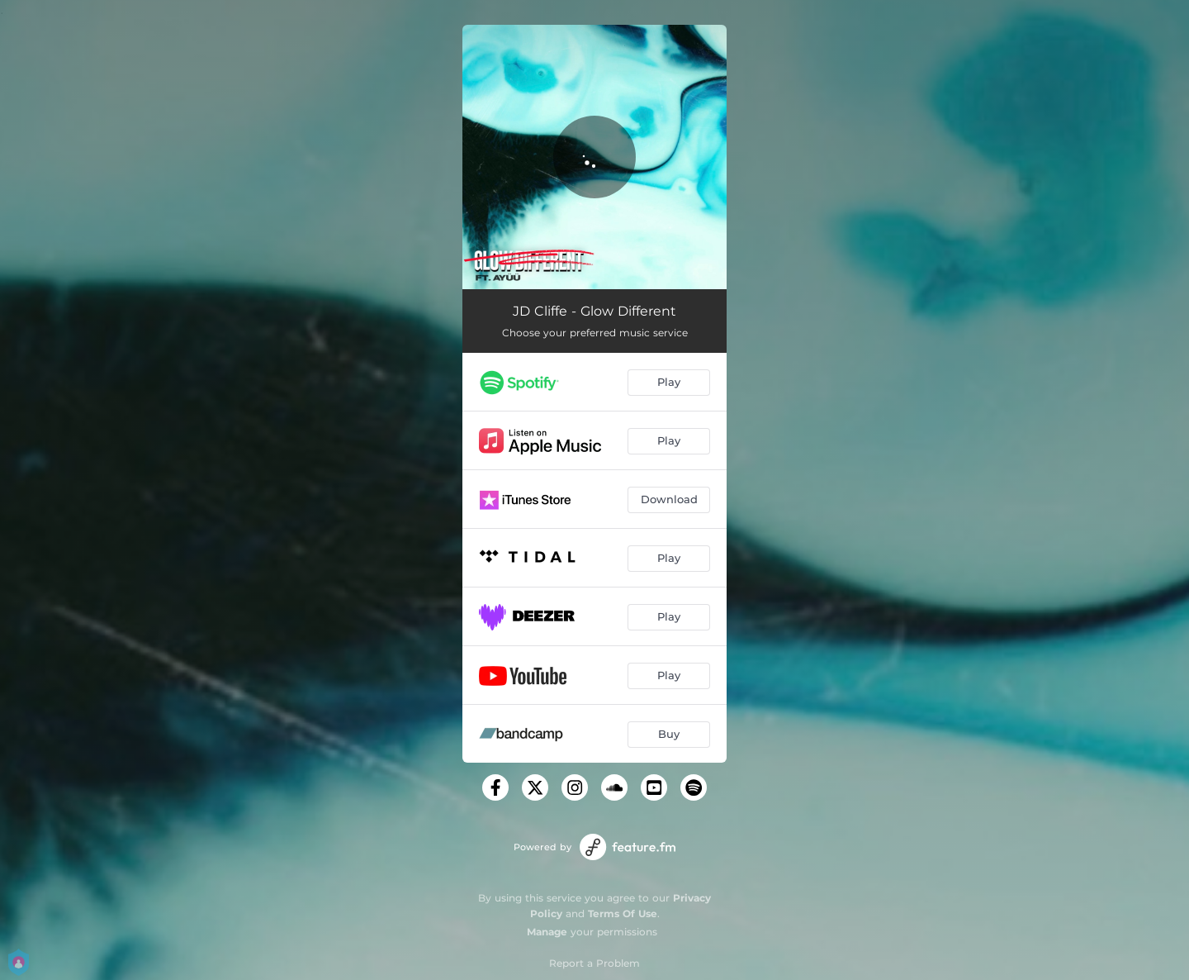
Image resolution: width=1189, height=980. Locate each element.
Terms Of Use (622, 913)
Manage (547, 931)
